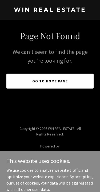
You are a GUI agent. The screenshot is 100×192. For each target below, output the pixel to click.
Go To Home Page (50, 81)
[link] (50, 10)
